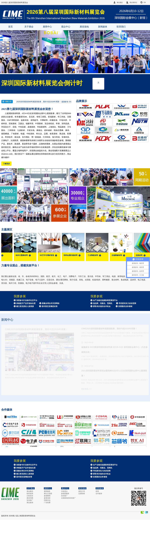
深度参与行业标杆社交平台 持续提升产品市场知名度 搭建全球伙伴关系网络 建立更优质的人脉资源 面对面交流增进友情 (36, 303)
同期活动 (47, 500)
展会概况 (30, 491)
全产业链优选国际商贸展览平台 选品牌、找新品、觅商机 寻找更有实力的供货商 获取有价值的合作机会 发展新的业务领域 (113, 303)
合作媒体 (99, 493)
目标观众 (64, 491)
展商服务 (47, 491)
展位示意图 (48, 493)
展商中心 (47, 26)
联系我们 (121, 26)
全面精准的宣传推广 (68, 498)
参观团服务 (65, 493)
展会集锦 (30, 502)
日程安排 (30, 496)
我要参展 (20, 296)
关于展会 (28, 26)
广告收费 (47, 502)
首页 (10, 26)
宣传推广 (30, 500)
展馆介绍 (81, 491)
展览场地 (84, 26)
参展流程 (47, 498)
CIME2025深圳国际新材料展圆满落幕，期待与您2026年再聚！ (38, 102)
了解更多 (6, 164)
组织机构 (30, 493)
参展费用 (47, 496)
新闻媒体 (102, 26)
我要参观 (96, 296)
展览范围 (30, 498)
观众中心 (65, 26)
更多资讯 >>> (86, 394)
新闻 (97, 491)
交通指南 (81, 493)
